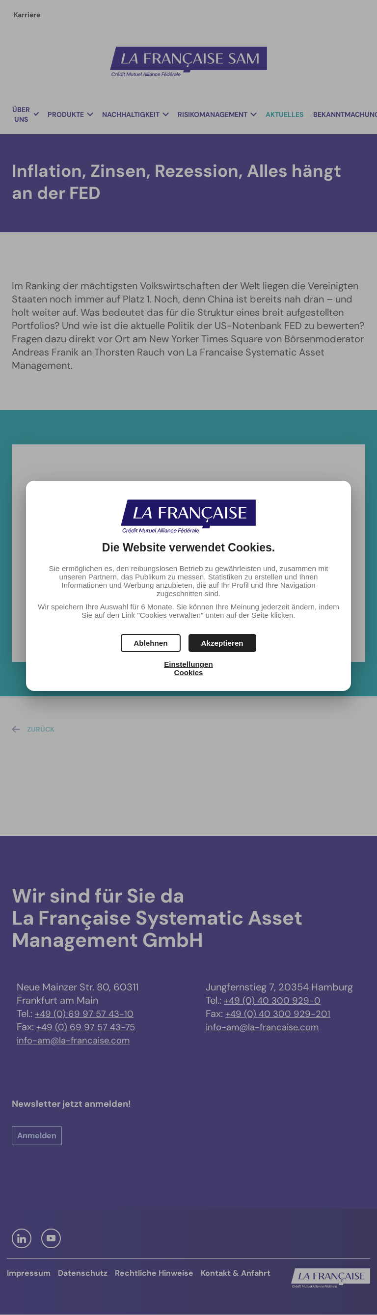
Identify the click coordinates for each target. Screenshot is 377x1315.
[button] (222, 643)
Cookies (188, 672)
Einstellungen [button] (188, 664)
